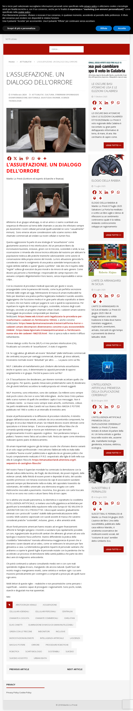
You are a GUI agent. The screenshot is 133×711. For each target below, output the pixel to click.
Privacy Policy (12, 692)
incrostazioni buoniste (21, 638)
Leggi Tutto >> (113, 147)
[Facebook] (9, 158)
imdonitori (44, 631)
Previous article (19, 669)
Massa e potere (17, 644)
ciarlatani (69, 618)
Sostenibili (53, 651)
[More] (45, 158)
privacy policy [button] (90, 6)
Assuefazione (50, 604)
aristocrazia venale (26, 604)
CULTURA (49, 94)
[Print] (39, 158)
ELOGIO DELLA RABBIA (106, 183)
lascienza (75, 638)
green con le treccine (20, 631)
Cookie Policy (25, 692)
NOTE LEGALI (11, 39)
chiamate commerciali (46, 618)
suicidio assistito (18, 658)
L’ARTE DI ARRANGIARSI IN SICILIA (106, 287)
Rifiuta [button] (104, 28)
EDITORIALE (34, 97)
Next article (74, 669)
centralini (67, 611)
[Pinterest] (27, 158)
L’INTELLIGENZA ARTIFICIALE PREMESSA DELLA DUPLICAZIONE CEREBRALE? (106, 397)
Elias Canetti (15, 624)
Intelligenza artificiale (52, 638)
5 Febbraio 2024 (18, 94)
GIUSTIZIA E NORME (50, 97)
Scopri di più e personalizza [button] (21, 28)
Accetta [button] (122, 28)
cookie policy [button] (24, 12)
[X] (15, 158)
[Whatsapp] (33, 158)
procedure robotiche (57, 644)
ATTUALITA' (38, 94)
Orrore (35, 644)
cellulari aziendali (19, 611)
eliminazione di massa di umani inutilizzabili (51, 624)
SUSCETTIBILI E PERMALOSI (101, 499)
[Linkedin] (21, 158)
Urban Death (40, 658)
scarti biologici (33, 651)
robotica (14, 651)
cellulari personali (45, 611)
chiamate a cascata (19, 618)
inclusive (60, 631)
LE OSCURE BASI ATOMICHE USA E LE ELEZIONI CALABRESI (105, 87)
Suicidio (70, 651)
